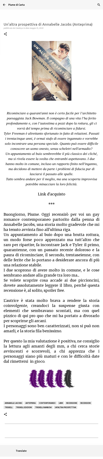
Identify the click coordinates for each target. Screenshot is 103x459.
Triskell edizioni (24, 407)
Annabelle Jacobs (13, 403)
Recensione (71, 403)
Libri (61, 403)
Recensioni (85, 403)
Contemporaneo (47, 403)
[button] (5, 34)
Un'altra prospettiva (65, 407)
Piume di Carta (16, 4)
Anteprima (30, 403)
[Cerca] (99, 4)
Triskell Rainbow (43, 407)
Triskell (9, 407)
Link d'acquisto (51, 194)
